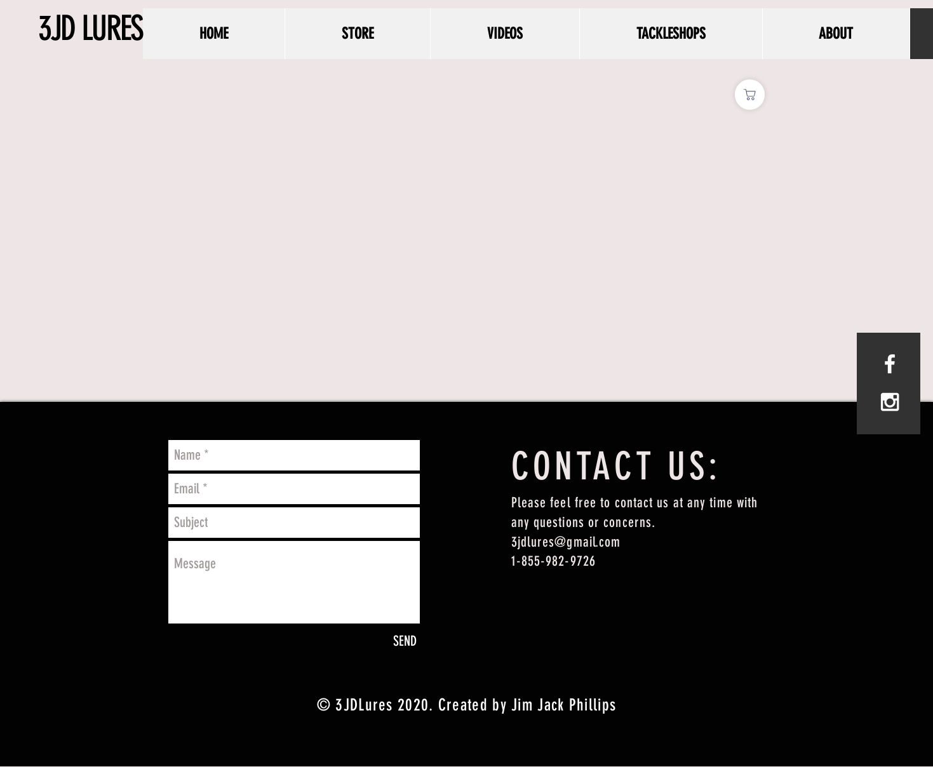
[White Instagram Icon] (890, 402)
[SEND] (405, 641)
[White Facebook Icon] (890, 364)
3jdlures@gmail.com (566, 541)
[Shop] (750, 94)
